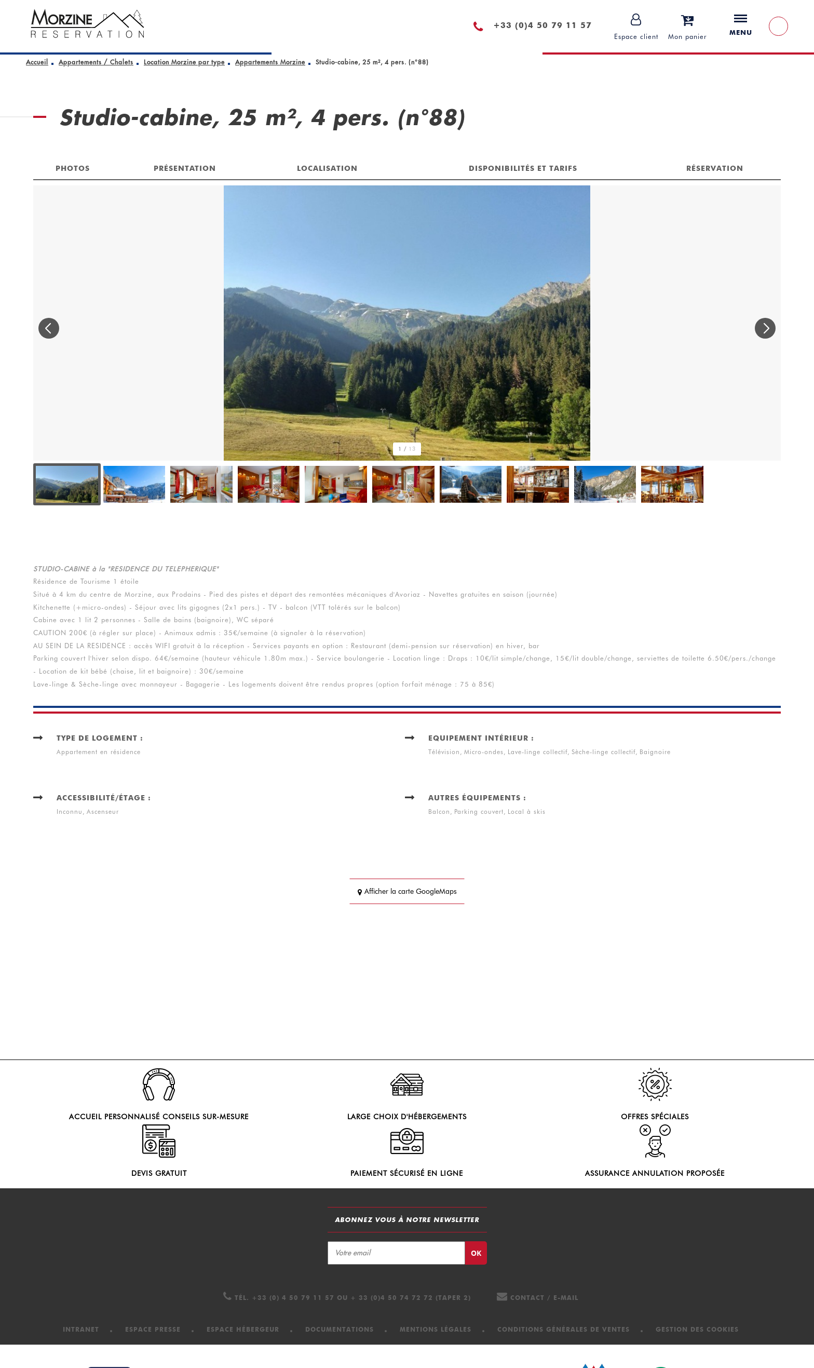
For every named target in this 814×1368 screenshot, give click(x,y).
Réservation (714, 168)
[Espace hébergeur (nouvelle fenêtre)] (243, 1282)
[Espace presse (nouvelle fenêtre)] (153, 1282)
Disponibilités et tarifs (523, 168)
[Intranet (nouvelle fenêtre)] (81, 1282)
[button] (687, 26)
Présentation (185, 168)
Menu (740, 25)
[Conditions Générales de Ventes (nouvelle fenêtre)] (563, 1282)
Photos (73, 168)
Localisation (327, 168)
